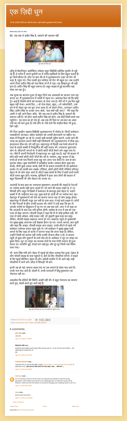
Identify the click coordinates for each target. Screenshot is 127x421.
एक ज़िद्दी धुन (26, 12)
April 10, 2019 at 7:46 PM (23, 339)
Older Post (75, 406)
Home (45, 406)
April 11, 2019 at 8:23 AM (23, 386)
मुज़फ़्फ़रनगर (44, 322)
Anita (17, 392)
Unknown (18, 376)
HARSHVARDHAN (21, 362)
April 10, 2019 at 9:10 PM (23, 355)
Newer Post (14, 406)
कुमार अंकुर (18, 333)
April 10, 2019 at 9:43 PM (23, 369)
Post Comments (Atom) (26, 410)
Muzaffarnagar (19, 322)
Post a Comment (18, 402)
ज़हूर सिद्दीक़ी (37, 322)
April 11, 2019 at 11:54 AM (23, 398)
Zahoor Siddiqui (29, 322)
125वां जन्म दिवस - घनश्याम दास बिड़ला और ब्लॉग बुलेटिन (58, 364)
